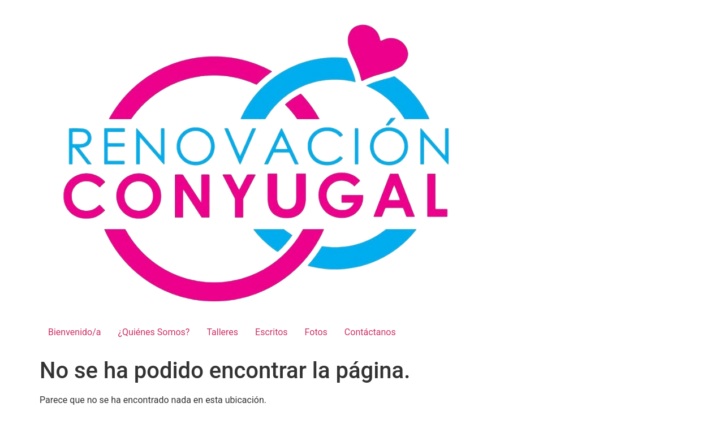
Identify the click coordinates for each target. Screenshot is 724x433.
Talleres (222, 332)
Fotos (316, 332)
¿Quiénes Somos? (154, 332)
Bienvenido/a (74, 332)
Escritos (271, 332)
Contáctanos (370, 332)
